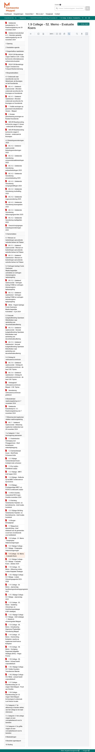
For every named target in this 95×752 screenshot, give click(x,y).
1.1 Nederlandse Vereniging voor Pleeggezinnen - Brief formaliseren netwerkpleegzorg (12, 443)
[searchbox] (70, 8)
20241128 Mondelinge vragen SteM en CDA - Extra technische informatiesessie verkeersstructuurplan (14, 58)
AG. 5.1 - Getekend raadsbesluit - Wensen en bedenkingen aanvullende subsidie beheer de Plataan (14, 259)
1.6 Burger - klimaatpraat (10, 522)
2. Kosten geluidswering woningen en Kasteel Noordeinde (14, 117)
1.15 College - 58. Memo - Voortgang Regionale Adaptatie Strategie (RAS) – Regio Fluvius (13, 651)
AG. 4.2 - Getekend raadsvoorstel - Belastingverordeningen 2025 (13, 149)
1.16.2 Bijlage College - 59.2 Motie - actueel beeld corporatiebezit (14, 677)
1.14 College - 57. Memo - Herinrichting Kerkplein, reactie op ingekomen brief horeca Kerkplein (13, 639)
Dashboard (8, 14)
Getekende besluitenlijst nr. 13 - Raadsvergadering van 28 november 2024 (13, 26)
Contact (57, 14)
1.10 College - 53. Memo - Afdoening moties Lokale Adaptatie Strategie (14, 569)
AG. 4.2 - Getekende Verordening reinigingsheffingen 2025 (13, 184)
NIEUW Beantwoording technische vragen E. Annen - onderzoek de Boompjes (14, 124)
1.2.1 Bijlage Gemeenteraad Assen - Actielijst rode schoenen (13, 461)
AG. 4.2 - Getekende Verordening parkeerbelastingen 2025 (13, 168)
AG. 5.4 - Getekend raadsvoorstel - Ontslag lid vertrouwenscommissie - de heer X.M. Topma (14, 366)
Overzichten (29, 14)
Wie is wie (39, 14)
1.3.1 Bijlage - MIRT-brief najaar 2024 (13, 473)
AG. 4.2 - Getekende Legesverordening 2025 (13, 198)
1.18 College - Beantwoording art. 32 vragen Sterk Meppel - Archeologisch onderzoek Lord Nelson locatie (13, 697)
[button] (87, 8)
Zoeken (57, 4)
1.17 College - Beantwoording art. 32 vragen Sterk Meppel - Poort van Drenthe (14, 686)
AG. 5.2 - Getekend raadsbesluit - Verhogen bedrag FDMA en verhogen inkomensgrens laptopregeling (14, 297)
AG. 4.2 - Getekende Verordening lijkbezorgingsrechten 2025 (14, 212)
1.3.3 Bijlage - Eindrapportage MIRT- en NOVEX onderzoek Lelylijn (14, 487)
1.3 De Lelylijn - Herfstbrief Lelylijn (12, 467)
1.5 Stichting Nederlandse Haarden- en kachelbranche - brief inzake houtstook (14, 504)
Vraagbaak (49, 14)
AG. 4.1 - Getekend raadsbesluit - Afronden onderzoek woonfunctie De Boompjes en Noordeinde (14, 100)
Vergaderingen (18, 14)
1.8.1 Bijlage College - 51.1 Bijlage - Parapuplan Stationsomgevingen (14, 548)
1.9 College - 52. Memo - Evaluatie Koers (14, 555)
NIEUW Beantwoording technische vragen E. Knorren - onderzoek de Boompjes (14, 133)
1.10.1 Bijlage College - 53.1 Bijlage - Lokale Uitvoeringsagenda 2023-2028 (14, 578)
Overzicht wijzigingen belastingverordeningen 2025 (14, 228)
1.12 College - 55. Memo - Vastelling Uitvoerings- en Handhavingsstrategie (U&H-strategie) (12, 607)
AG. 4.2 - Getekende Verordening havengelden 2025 (13, 205)
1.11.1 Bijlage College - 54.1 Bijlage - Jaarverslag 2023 (14, 597)
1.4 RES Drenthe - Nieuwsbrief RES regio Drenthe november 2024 (13, 495)
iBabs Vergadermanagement (70, 750)
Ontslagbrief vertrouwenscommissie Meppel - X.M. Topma (13, 385)
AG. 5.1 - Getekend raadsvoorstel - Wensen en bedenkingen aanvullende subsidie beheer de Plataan (14, 249)
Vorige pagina (83, 24)
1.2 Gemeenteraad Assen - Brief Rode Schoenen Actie (13, 453)
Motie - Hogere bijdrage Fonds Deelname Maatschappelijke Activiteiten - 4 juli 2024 (14, 308)
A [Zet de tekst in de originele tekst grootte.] (82, 18)
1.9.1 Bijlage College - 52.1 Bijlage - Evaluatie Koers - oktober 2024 (14, 561)
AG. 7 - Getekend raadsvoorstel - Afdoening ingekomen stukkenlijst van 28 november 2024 (14, 426)
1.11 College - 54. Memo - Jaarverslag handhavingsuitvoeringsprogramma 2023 (15, 588)
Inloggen (86, 750)
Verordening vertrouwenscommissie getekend (13, 393)
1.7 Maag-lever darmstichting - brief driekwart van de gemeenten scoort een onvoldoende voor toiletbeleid (14, 530)
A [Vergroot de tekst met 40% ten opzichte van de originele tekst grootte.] (89, 18)
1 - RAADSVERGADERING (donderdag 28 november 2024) (44, 18)
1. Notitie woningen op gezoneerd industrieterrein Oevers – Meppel (14, 109)
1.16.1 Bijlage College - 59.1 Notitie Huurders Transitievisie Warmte (14, 669)
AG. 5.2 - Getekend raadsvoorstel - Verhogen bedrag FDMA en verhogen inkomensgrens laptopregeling (14, 285)
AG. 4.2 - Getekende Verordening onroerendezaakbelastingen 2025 (14, 159)
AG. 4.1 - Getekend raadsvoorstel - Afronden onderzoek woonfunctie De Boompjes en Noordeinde (14, 90)
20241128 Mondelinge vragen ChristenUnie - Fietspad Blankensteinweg (14, 67)
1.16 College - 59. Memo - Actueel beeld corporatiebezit (12, 661)
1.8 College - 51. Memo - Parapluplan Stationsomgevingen (14, 540)
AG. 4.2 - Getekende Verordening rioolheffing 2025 (13, 191)
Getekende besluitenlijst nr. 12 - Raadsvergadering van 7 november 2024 (13, 410)
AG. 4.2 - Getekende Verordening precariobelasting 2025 (13, 176)
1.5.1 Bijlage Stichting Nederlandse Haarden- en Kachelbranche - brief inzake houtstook (14, 514)
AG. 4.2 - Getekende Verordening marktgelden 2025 (13, 220)
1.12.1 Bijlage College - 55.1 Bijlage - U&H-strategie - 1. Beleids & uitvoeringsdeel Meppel (14, 618)
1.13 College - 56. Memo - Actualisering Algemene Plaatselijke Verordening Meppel (12, 628)
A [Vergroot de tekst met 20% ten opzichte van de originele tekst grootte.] (86, 18)
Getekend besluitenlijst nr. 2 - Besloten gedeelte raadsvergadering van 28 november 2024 (14, 36)
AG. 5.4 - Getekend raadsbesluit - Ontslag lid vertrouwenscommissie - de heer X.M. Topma (14, 376)
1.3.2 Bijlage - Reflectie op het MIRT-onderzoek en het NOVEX (14, 480)
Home (16, 18)
